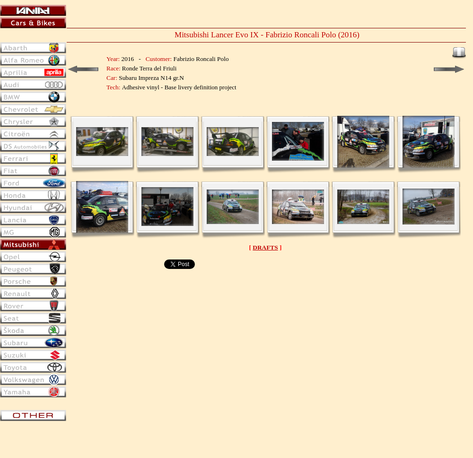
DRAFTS (265, 247)
